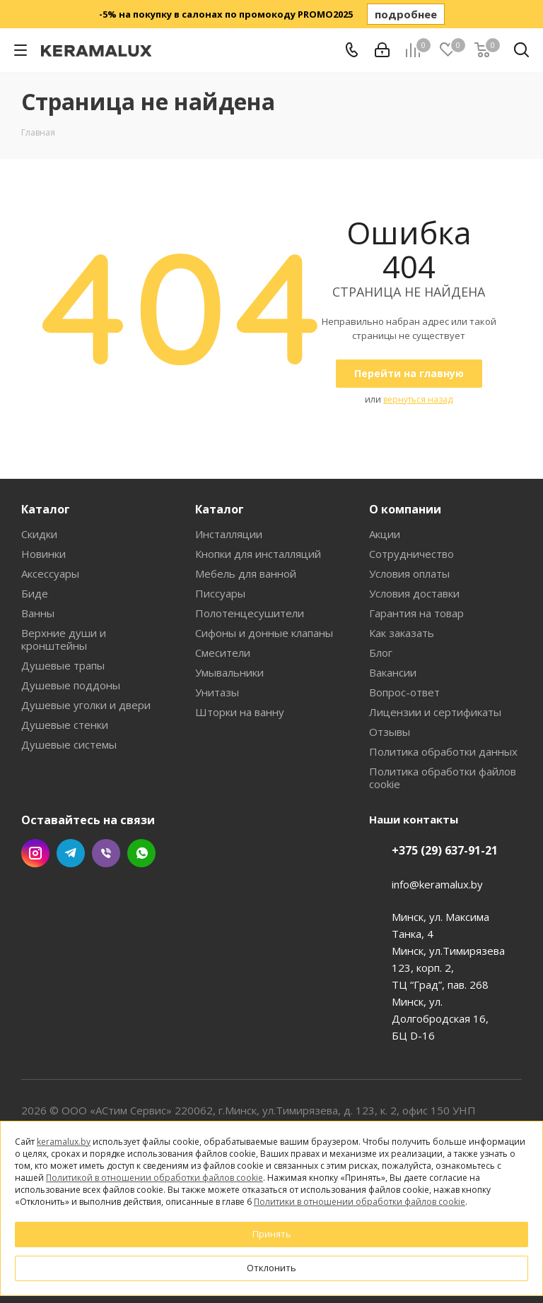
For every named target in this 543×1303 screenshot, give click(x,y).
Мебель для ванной (245, 573)
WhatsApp (141, 853)
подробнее (406, 14)
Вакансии (392, 672)
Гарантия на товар (416, 613)
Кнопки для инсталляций (258, 554)
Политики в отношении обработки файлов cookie (359, 1202)
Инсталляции (228, 534)
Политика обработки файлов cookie (442, 777)
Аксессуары (50, 573)
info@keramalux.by (437, 884)
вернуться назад (417, 399)
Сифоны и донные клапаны (264, 633)
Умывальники (229, 672)
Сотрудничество (411, 554)
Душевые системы (69, 744)
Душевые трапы (63, 665)
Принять (271, 1233)
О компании (405, 509)
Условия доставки (414, 593)
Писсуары (220, 593)
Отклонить (271, 1267)
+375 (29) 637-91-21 (445, 850)
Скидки (39, 534)
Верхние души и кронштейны (63, 639)
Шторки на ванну (239, 712)
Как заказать (401, 633)
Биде (34, 593)
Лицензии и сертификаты (435, 712)
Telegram (71, 853)
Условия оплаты (409, 573)
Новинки (43, 554)
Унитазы (217, 692)
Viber (106, 853)
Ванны (37, 613)
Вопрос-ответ (404, 692)
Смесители (222, 652)
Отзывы (389, 732)
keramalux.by (63, 1142)
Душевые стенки (64, 725)
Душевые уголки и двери (86, 705)
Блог (380, 652)
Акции (384, 534)
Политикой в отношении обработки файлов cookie (154, 1178)
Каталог (45, 509)
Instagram (35, 853)
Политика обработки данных (443, 751)
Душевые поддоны (70, 685)
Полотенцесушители (249, 613)
